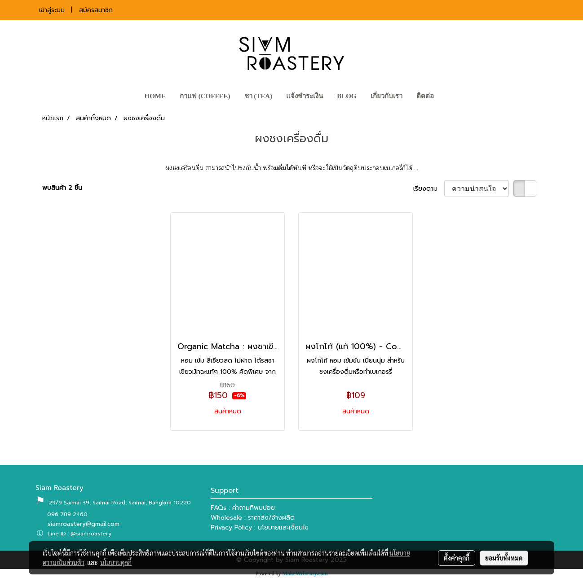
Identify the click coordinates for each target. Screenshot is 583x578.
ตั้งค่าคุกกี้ (456, 558)
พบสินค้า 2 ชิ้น (62, 188)
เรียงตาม (428, 188)
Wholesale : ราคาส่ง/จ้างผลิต (253, 517)
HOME (155, 96)
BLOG (346, 96)
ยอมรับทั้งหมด (504, 558)
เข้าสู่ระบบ (52, 10)
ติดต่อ (425, 96)
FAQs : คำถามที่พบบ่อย (243, 507)
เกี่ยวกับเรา (386, 96)
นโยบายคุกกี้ (116, 562)
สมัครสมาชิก (96, 10)
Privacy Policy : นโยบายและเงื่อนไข (260, 527)
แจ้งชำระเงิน (304, 96)
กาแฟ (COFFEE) (205, 96)
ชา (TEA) (258, 96)
